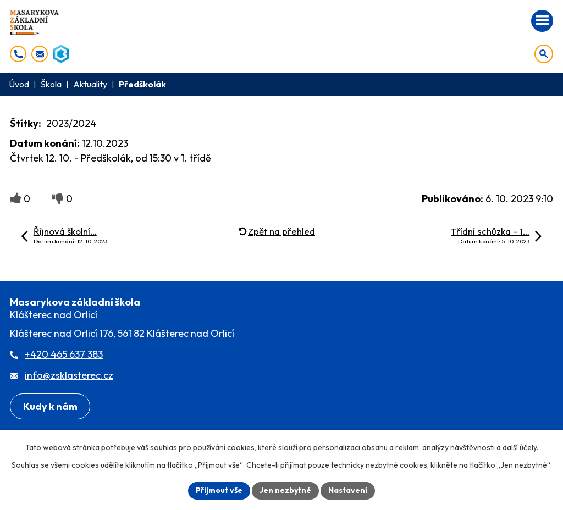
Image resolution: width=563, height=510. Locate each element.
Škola (51, 84)
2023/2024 (71, 123)
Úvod (19, 84)
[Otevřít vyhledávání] (543, 54)
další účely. (520, 447)
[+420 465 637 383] (18, 54)
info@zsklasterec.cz (69, 375)
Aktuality (90, 84)
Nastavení (347, 490)
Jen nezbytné (285, 490)
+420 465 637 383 (64, 354)
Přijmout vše (219, 490)
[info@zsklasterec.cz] (39, 54)
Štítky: (25, 123)
